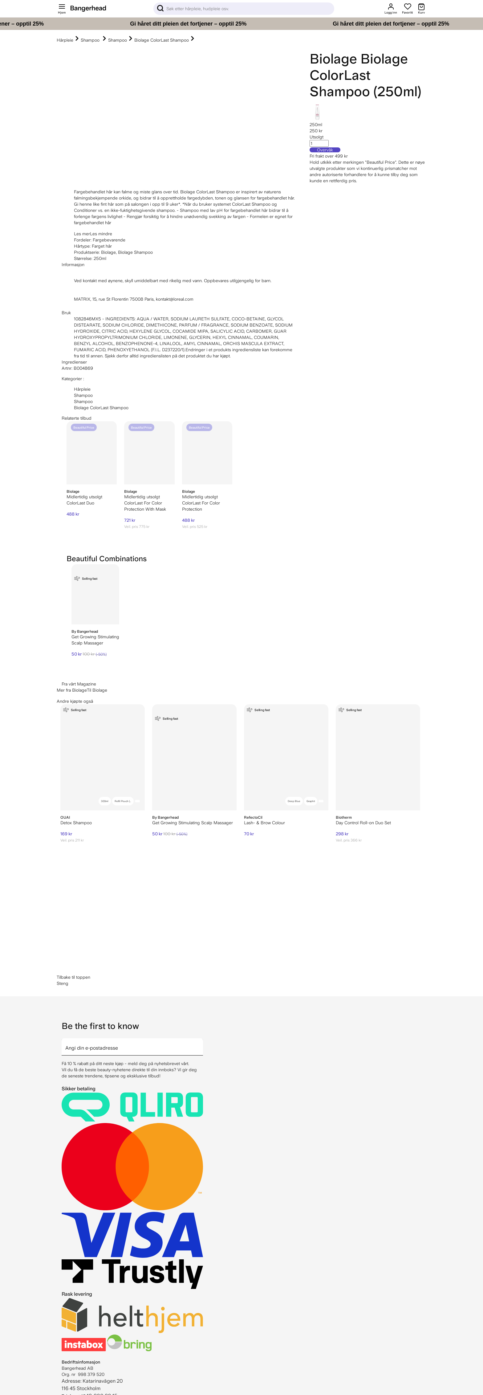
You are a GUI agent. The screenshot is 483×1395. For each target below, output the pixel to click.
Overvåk (325, 149)
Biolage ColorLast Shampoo (161, 40)
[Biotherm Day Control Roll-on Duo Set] (378, 757)
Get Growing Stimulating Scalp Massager (192, 822)
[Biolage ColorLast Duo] (92, 452)
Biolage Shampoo (135, 252)
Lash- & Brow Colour (264, 822)
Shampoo (91, 40)
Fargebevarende (109, 239)
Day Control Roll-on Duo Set (363, 822)
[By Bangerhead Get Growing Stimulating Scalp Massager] (95, 594)
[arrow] (200, 1043)
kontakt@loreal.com (174, 299)
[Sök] (243, 8)
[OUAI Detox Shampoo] (102, 757)
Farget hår (102, 246)
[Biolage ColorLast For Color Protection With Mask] (149, 452)
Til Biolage (97, 690)
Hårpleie (65, 40)
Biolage (333, 59)
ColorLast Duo (80, 502)
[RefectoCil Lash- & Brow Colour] (286, 757)
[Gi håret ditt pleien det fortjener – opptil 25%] (241, 24)
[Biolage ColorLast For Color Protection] (207, 452)
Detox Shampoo (76, 822)
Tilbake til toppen (73, 977)
